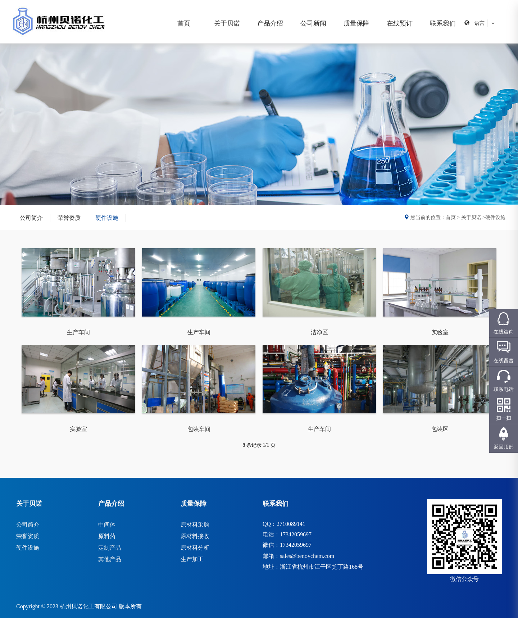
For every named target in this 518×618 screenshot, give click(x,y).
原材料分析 (195, 548)
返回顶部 (504, 447)
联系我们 (443, 23)
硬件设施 (106, 218)
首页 (183, 23)
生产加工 (192, 559)
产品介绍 (270, 23)
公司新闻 (313, 23)
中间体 (106, 525)
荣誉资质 (69, 218)
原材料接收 (195, 536)
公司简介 (31, 218)
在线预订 (400, 23)
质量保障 (356, 23)
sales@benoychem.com (307, 556)
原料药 (106, 536)
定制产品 (109, 548)
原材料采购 (195, 525)
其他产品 (109, 559)
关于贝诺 (227, 23)
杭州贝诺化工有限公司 (88, 606)
